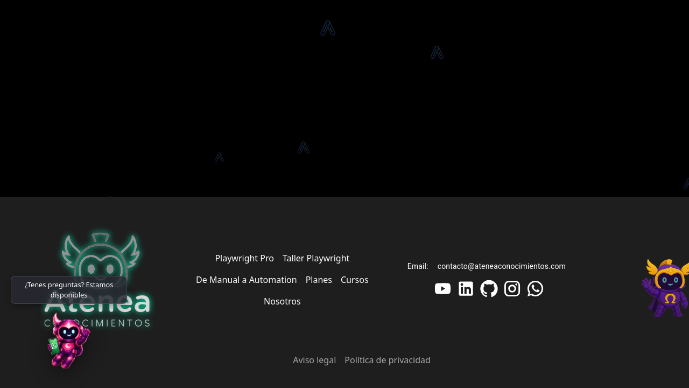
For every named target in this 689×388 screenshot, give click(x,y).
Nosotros (282, 301)
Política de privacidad (387, 360)
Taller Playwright (316, 258)
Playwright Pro (244, 258)
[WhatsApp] (68, 345)
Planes (319, 280)
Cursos (355, 280)
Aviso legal (314, 360)
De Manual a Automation (246, 280)
